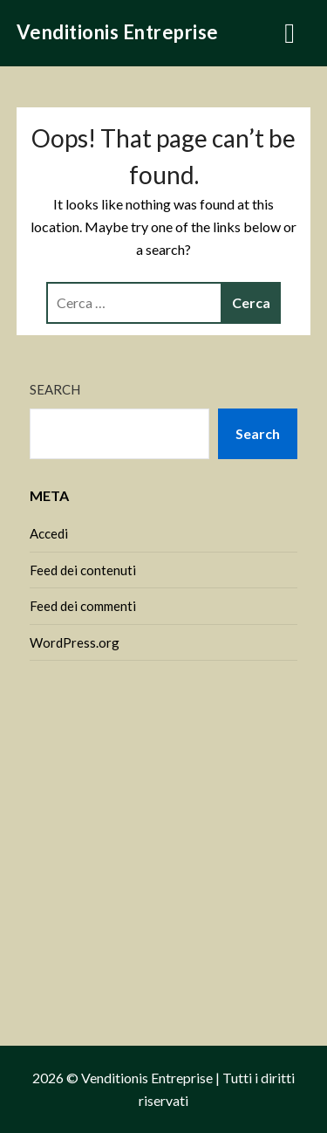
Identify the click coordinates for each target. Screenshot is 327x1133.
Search (55, 389)
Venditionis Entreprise (118, 32)
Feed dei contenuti (83, 570)
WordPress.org (74, 642)
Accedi (49, 533)
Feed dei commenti (83, 606)
